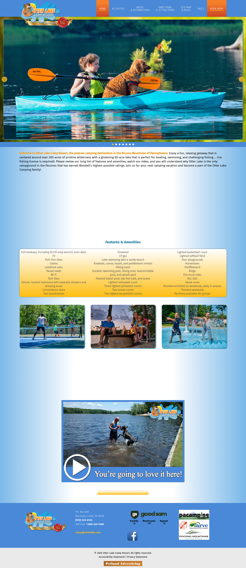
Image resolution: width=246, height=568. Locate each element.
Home (99, 8)
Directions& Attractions (161, 8)
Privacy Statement (137, 555)
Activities (114, 8)
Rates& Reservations (136, 8)
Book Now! (213, 8)
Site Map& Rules (182, 8)
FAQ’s (197, 8)
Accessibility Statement (111, 555)
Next (241, 79)
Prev (4, 79)
